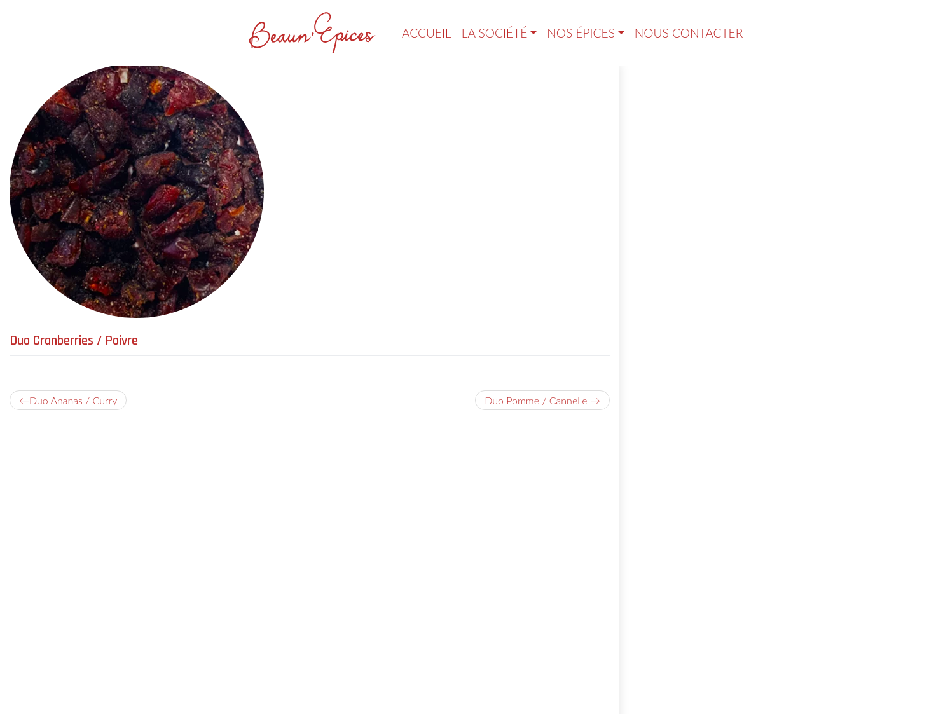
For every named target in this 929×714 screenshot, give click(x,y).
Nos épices (581, 32)
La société (495, 32)
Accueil (426, 32)
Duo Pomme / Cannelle (536, 400)
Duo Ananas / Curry (73, 400)
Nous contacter (689, 32)
